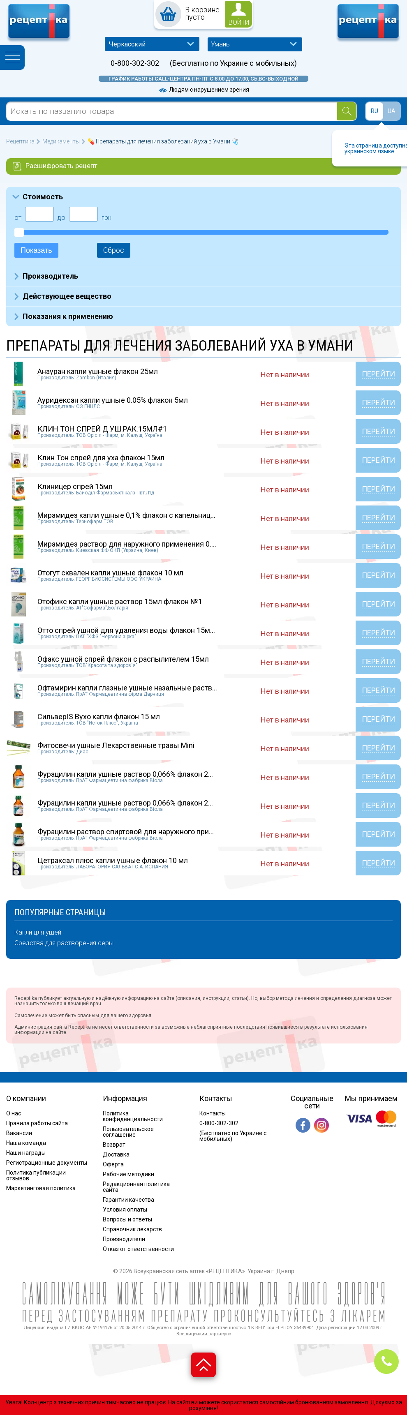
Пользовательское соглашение (128, 1132)
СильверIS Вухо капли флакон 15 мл (98, 716)
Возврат (114, 1144)
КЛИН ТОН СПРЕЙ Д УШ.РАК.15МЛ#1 (102, 429)
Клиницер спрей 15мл (75, 486)
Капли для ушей (37, 932)
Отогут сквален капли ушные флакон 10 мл (110, 572)
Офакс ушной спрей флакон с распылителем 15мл (123, 659)
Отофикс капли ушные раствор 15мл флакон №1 (119, 601)
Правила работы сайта (37, 1123)
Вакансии (19, 1133)
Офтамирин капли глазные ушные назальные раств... (127, 687)
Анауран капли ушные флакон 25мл (97, 371)
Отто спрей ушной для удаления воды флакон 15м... (126, 630)
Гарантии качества (128, 1199)
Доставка (116, 1154)
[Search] (346, 111)
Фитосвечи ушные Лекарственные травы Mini (115, 745)
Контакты (212, 1113)
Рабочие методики (128, 1174)
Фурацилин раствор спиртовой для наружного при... (125, 831)
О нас (13, 1113)
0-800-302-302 (135, 63)
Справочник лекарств (132, 1229)
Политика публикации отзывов (36, 1175)
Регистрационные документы (46, 1162)
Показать (36, 250)
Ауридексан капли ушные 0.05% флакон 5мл (112, 400)
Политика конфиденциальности (133, 1116)
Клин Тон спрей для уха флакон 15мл (100, 457)
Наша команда (26, 1143)
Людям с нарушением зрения (203, 89)
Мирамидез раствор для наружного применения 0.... (126, 544)
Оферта (113, 1164)
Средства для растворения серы (63, 943)
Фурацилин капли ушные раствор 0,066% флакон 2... (125, 774)
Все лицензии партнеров (203, 1334)
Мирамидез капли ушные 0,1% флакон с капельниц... (126, 515)
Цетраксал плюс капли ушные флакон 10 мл (112, 860)
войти (239, 22)
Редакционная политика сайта (136, 1187)
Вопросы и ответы (127, 1219)
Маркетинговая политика (41, 1188)
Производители (124, 1239)
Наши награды (26, 1153)
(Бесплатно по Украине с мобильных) (233, 63)
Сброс (113, 250)
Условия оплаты (125, 1209)
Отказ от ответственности (138, 1249)
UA (391, 111)
